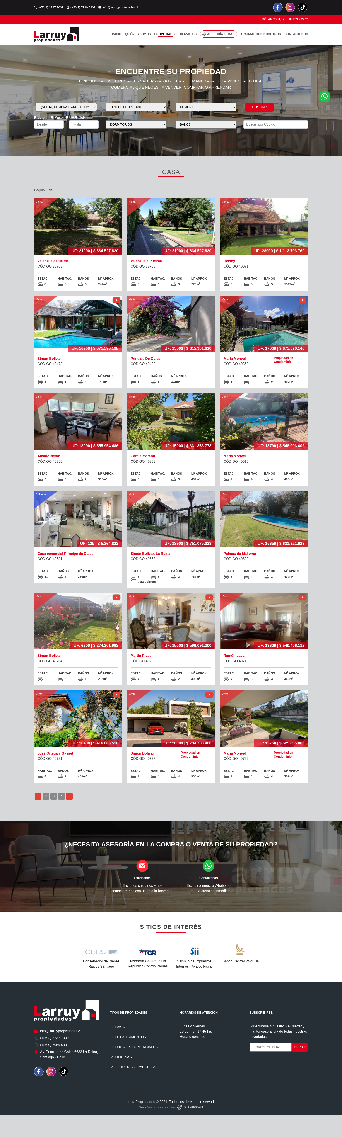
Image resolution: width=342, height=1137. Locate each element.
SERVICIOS (188, 34)
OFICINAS (121, 1074)
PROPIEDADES (165, 34)
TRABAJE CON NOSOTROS (261, 34)
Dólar (81, 117)
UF (69, 117)
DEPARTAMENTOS (128, 1054)
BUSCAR (259, 107)
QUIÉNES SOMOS (138, 34)
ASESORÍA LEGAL (218, 34)
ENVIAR (300, 1064)
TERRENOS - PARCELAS (133, 1084)
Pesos (57, 117)
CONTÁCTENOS (296, 34)
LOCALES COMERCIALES (134, 1064)
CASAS (118, 1044)
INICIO (116, 34)
